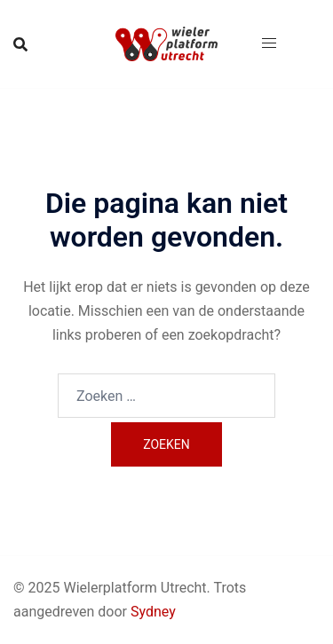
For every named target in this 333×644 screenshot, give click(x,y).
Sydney (153, 611)
